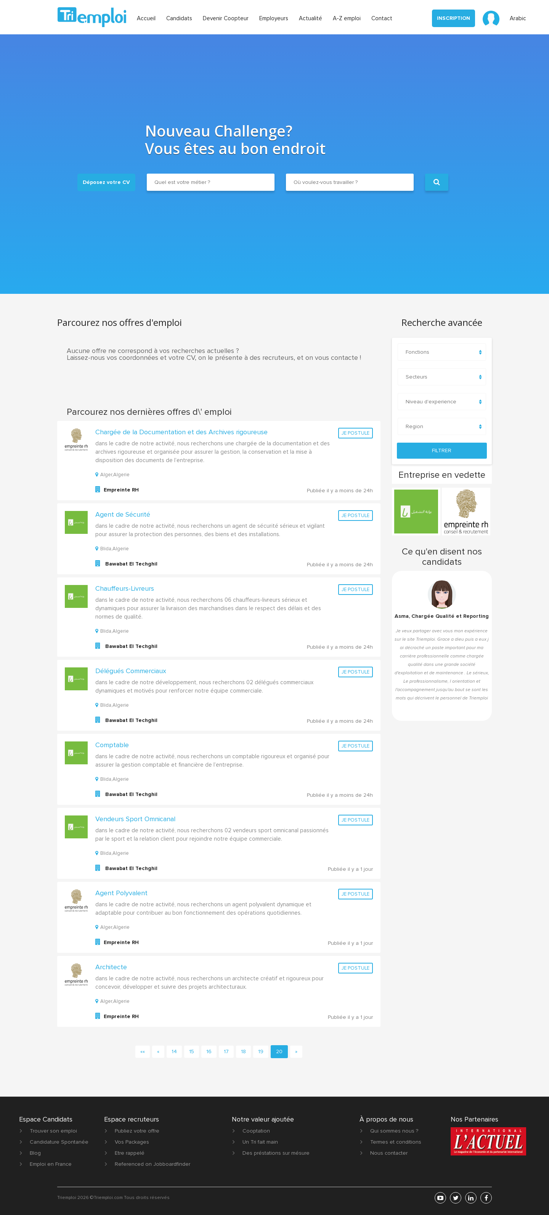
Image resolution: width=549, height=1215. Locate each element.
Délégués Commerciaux (130, 671)
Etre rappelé (129, 1153)
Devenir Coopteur (226, 18)
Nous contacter (389, 1153)
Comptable (112, 745)
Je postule (355, 433)
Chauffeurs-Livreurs (124, 588)
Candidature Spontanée (59, 1142)
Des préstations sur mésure (276, 1153)
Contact (381, 18)
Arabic (518, 18)
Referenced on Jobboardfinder (152, 1164)
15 (191, 1051)
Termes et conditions (395, 1142)
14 (174, 1051)
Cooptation (256, 1131)
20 (279, 1051)
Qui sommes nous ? (394, 1131)
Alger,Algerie (112, 474)
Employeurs (273, 18)
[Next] (296, 1052)
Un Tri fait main (260, 1142)
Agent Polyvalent (121, 893)
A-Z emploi (347, 18)
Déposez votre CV (106, 182)
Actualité (310, 18)
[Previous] (158, 1052)
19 (260, 1051)
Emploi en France (51, 1164)
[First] (142, 1052)
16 (209, 1051)
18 (243, 1051)
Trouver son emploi (53, 1131)
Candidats (179, 18)
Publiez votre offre (137, 1131)
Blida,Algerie (112, 548)
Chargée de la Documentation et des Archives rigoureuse (181, 432)
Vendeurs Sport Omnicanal (135, 819)
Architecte (111, 967)
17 (226, 1051)
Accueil (146, 18)
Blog (35, 1153)
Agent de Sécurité (122, 514)
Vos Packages (132, 1142)
